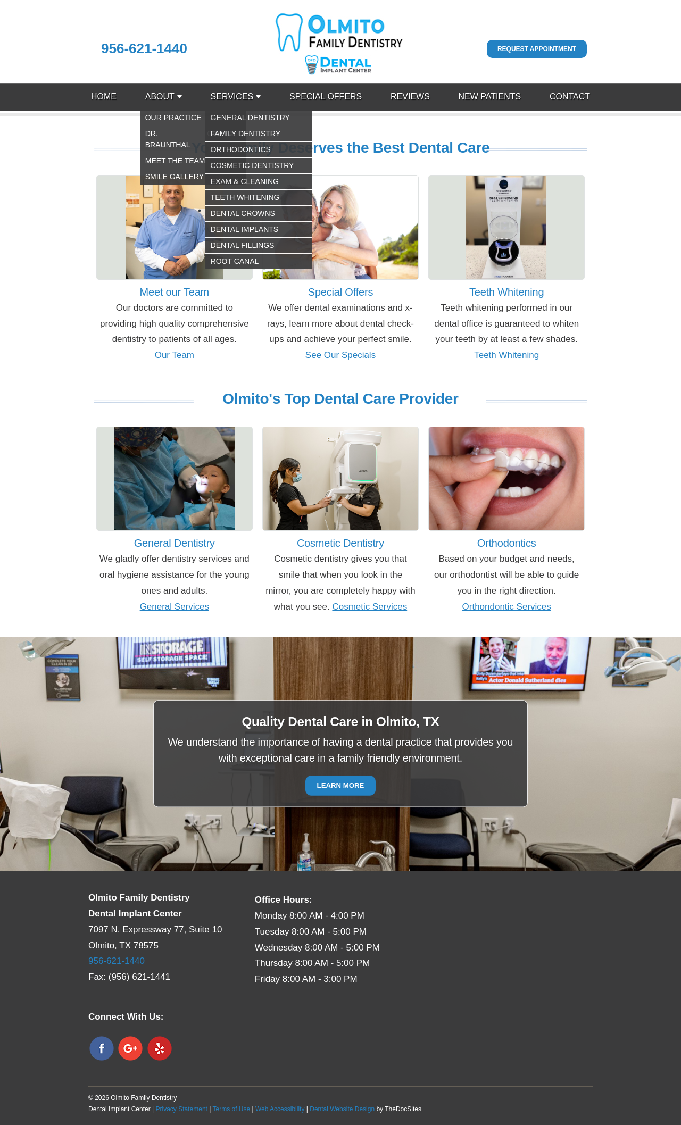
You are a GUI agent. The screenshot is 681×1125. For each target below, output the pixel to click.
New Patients (490, 96)
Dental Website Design (342, 1109)
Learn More (340, 786)
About (160, 96)
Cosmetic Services (369, 607)
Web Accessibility (279, 1109)
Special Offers (325, 96)
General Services (174, 607)
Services (232, 96)
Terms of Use (231, 1109)
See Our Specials (340, 355)
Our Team (174, 355)
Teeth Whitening (506, 355)
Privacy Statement (181, 1109)
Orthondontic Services (506, 607)
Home (104, 96)
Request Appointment (536, 49)
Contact (570, 96)
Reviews (410, 96)
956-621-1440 (144, 48)
